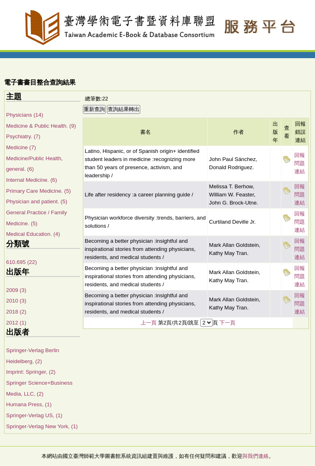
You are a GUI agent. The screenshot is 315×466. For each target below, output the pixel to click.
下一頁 (227, 323)
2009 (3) (16, 290)
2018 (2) (16, 312)
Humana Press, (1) (29, 404)
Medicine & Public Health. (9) (41, 126)
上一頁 (148, 323)
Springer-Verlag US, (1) (34, 415)
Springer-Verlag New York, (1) (42, 426)
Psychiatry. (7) (23, 136)
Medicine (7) (21, 147)
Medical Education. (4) (33, 234)
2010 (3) (16, 301)
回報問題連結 (299, 163)
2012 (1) (16, 323)
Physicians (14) (24, 115)
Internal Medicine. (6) (31, 180)
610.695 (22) (21, 262)
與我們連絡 (255, 456)
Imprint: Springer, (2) (30, 372)
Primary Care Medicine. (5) (38, 191)
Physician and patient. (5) (36, 201)
